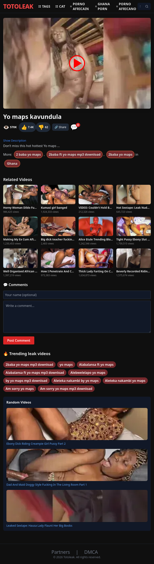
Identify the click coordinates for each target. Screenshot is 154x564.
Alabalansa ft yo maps (96, 364)
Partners (61, 552)
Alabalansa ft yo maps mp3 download (35, 372)
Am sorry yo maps (20, 388)
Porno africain (79, 6)
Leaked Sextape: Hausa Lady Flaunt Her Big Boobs (39, 525)
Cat (60, 6)
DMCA (91, 552)
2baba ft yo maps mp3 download (74, 154)
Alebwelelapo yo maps (87, 372)
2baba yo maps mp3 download (29, 364)
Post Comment (18, 340)
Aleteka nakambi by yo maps (76, 380)
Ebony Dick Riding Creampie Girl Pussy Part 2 (36, 443)
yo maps (66, 364)
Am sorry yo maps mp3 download (66, 388)
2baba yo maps (120, 154)
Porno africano (126, 6)
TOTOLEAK (18, 6)
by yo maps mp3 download (26, 380)
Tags (44, 6)
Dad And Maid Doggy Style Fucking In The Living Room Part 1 (46, 484)
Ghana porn (102, 6)
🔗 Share (60, 127)
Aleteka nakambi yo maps (125, 380)
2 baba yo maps (28, 154)
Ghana (12, 163)
